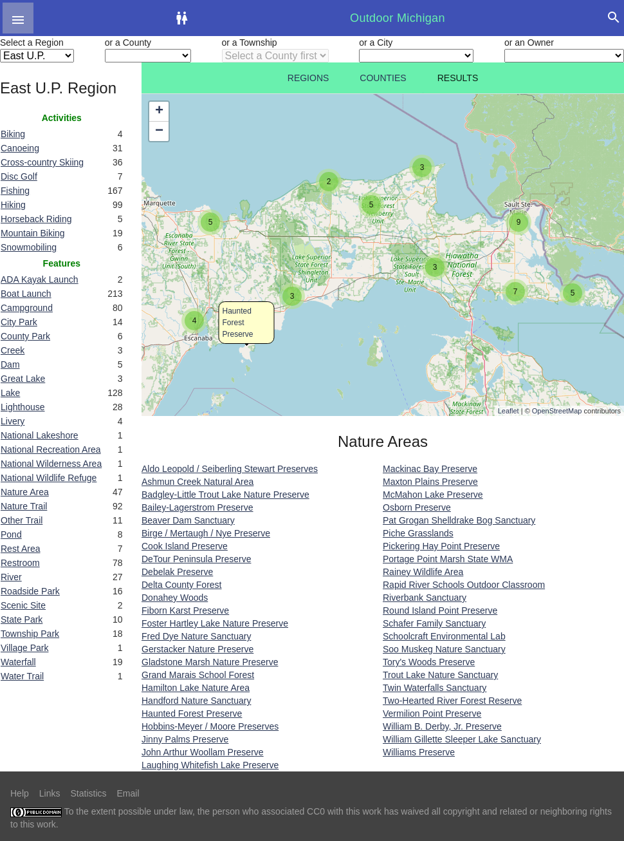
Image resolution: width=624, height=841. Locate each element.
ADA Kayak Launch (39, 279)
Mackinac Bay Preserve (430, 469)
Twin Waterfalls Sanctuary (434, 688)
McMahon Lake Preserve (433, 494)
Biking (13, 134)
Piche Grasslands (418, 533)
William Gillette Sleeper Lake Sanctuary (462, 739)
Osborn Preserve (417, 507)
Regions (308, 78)
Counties (383, 78)
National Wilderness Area (51, 463)
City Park (19, 322)
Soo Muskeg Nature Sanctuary (444, 649)
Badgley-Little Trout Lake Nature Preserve (225, 494)
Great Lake (23, 378)
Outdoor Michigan (397, 18)
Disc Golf (19, 176)
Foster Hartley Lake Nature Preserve (215, 623)
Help (19, 793)
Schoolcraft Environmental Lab (444, 636)
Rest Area (20, 548)
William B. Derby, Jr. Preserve (442, 726)
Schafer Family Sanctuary (434, 623)
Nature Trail (24, 506)
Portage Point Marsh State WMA (448, 559)
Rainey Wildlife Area (423, 572)
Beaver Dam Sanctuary (188, 520)
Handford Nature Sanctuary (196, 700)
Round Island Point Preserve (440, 610)
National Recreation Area (51, 449)
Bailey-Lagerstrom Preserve (197, 507)
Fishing (15, 190)
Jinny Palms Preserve (185, 739)
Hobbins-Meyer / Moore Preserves (210, 726)
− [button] (159, 131)
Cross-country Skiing (42, 162)
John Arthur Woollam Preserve (203, 752)
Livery (12, 421)
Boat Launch (26, 293)
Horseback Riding (36, 219)
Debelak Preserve (177, 572)
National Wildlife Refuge (48, 478)
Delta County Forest (182, 585)
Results (458, 78)
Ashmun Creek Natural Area (197, 482)
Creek (12, 350)
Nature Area (25, 492)
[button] (18, 18)
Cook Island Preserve (185, 546)
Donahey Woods (175, 597)
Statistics (88, 793)
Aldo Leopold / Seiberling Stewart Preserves (230, 469)
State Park (21, 619)
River (11, 577)
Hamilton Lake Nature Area (196, 688)
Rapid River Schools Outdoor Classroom (464, 585)
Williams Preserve (419, 752)
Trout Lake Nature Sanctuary (440, 675)
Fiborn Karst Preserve (185, 610)
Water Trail (22, 676)
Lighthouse (23, 407)
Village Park (24, 648)
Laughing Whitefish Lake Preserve (210, 765)
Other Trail (21, 520)
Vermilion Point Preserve (432, 713)
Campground (27, 308)
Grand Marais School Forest (198, 675)
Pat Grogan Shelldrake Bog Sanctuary (459, 520)
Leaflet (508, 411)
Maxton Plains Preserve (430, 482)
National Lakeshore (39, 435)
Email (128, 793)
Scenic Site (23, 605)
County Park (25, 336)
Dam (10, 364)
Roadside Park (30, 591)
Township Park (30, 633)
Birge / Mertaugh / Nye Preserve (206, 533)
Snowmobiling (29, 247)
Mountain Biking (33, 233)
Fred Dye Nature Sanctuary (196, 636)
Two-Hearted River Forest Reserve (452, 700)
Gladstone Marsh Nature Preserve (210, 662)
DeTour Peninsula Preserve (196, 559)
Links (49, 793)
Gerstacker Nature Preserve (197, 649)
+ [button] (159, 111)
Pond (11, 534)
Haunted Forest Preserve (238, 323)
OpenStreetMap (557, 411)
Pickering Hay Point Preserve (441, 546)
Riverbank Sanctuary (424, 597)
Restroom (20, 563)
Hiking (13, 205)
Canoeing (20, 148)
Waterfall (18, 662)
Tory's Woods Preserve (429, 662)
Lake (10, 393)
